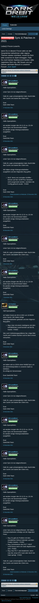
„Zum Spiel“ (11, 67)
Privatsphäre (35, 597)
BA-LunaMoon (13, 80)
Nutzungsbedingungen (25, 597)
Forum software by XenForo (8, 599)
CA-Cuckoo (12, 304)
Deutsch (3, 595)
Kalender (13, 25)
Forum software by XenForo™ (23, 599)
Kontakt (33, 595)
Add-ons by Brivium (6, 600)
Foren (5, 25)
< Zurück (4, 75)
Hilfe (37, 595)
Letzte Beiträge (7, 29)
